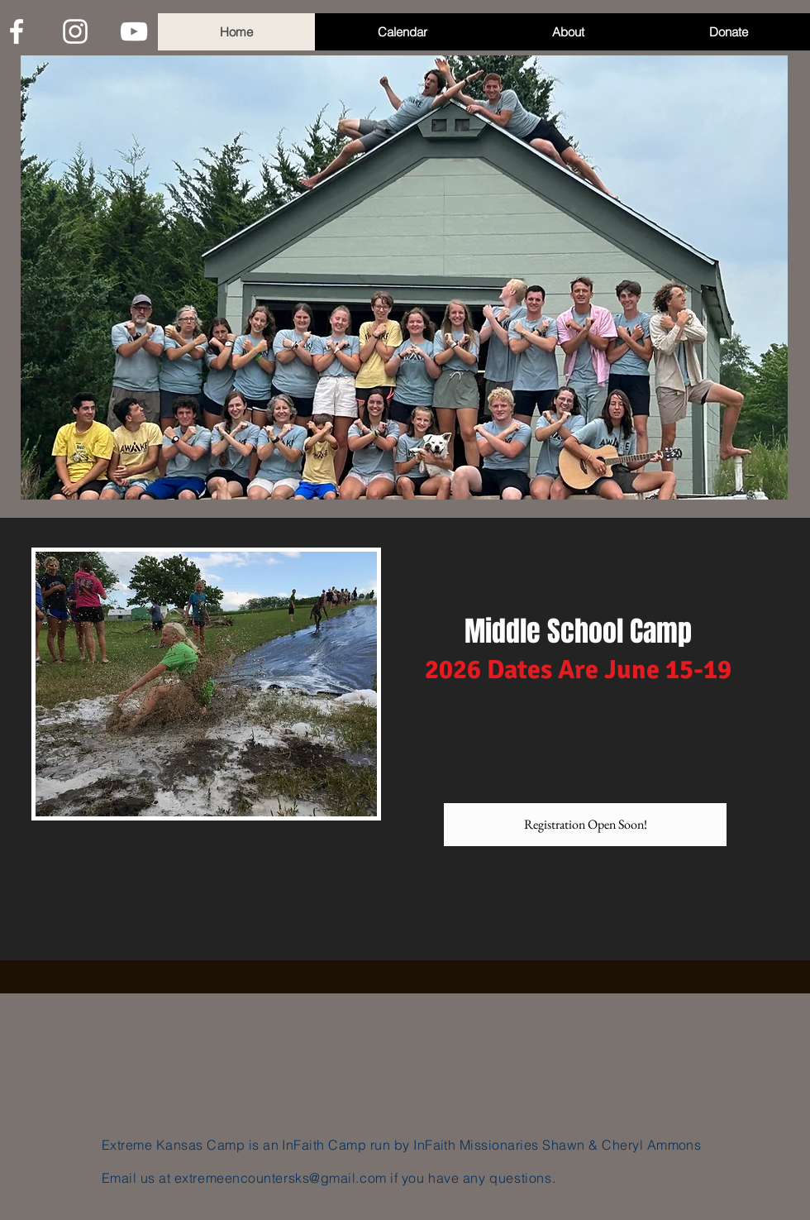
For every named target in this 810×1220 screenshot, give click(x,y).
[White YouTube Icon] (133, 31)
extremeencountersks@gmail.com (280, 1178)
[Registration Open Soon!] (585, 824)
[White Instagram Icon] (75, 31)
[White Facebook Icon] (16, 31)
